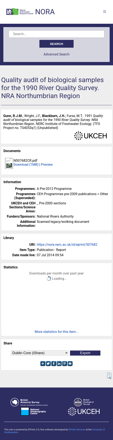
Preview (47, 165)
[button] (109, 376)
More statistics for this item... (56, 332)
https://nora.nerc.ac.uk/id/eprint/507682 (67, 245)
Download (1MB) (25, 165)
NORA (45, 12)
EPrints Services (77, 429)
